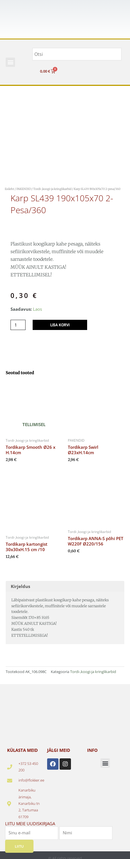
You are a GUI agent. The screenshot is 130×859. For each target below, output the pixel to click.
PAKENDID (23, 189)
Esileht (9, 189)
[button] (10, 62)
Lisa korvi (60, 325)
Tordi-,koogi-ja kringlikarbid (52, 189)
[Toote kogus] (18, 325)
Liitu (19, 846)
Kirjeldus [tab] (20, 586)
